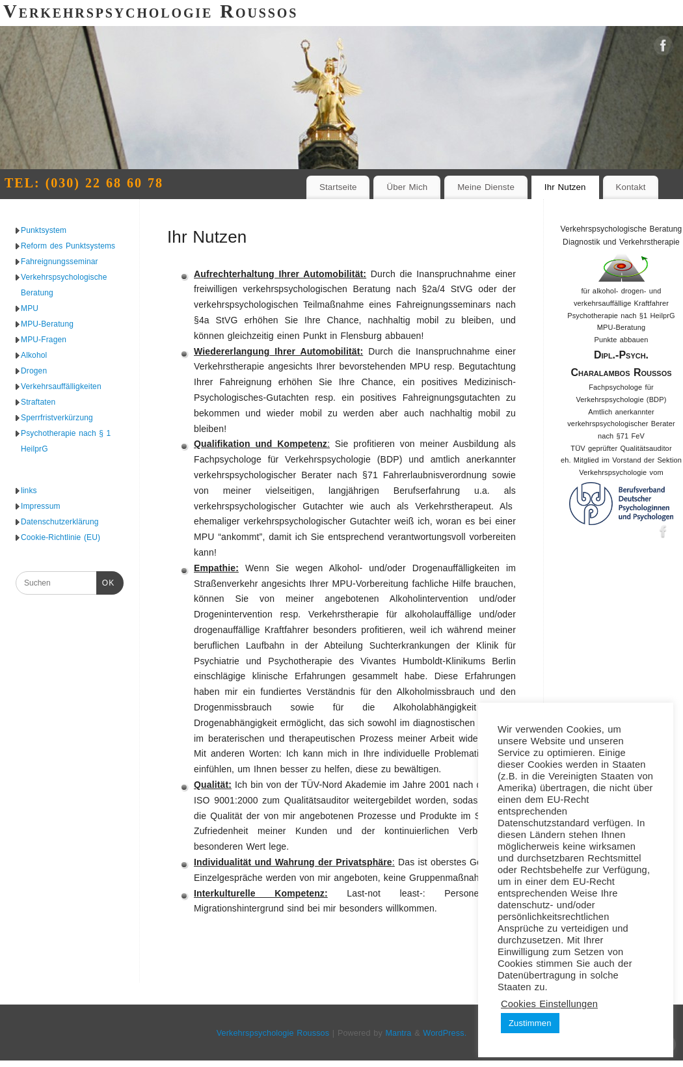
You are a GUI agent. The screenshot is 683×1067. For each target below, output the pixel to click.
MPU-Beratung (47, 324)
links (29, 490)
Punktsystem (43, 230)
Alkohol (34, 355)
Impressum (40, 506)
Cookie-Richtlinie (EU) (60, 537)
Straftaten (38, 402)
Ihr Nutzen (565, 187)
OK (105, 582)
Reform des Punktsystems (68, 245)
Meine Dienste (486, 187)
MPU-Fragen (43, 339)
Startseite (338, 187)
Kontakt (630, 187)
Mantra (398, 1033)
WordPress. (444, 1033)
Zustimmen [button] (530, 1023)
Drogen (34, 370)
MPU (29, 308)
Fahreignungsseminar (59, 261)
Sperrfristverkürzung (57, 417)
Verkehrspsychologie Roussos (273, 1033)
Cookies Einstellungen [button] (549, 1004)
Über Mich (406, 187)
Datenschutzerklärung (60, 521)
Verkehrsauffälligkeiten (61, 386)
